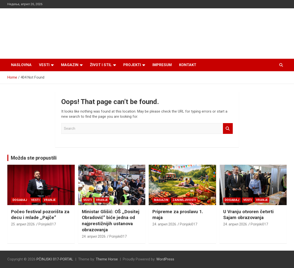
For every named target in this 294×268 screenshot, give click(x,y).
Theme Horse (107, 259)
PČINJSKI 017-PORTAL (55, 259)
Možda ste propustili (34, 158)
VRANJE (50, 200)
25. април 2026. (23, 224)
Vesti (44, 65)
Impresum (162, 65)
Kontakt (187, 65)
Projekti (132, 65)
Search (228, 128)
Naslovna (21, 65)
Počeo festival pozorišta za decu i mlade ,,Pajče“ (40, 215)
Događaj (19, 200)
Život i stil (101, 65)
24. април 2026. (94, 236)
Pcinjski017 (47, 224)
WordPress (165, 259)
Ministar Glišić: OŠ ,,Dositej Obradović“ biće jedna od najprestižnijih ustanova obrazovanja (110, 221)
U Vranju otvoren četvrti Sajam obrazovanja (248, 215)
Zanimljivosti (184, 200)
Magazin (69, 65)
